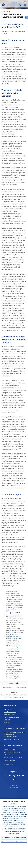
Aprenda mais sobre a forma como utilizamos (15, 832)
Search (20, 5)
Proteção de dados (10, 750)
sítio (13, 613)
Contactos (7, 720)
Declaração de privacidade (12, 752)
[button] (25, 2)
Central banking (21, 688)
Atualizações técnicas (10, 737)
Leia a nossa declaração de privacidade (15, 829)
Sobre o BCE (7, 709)
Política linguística (9, 760)
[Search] (13, 5)
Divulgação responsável (11, 739)
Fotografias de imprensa (11, 717)
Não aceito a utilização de (15, 841)
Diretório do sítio (9, 764)
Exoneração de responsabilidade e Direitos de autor (14, 733)
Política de (9, 755)
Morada (6, 722)
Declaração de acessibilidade (13, 757)
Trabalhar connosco (10, 712)
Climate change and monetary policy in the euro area (14, 648)
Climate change (7, 688)
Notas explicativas (9, 714)
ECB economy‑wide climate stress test (14, 671)
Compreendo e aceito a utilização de (15, 837)
